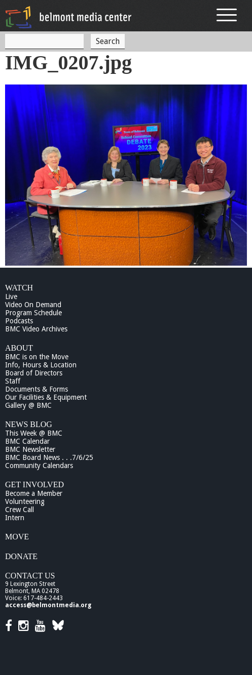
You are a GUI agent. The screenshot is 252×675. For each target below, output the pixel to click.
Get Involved (34, 484)
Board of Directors (33, 373)
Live (11, 296)
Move (17, 536)
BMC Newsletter (30, 449)
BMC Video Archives (36, 329)
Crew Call (19, 509)
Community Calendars (39, 465)
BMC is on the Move (36, 357)
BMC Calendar (27, 441)
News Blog (28, 424)
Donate (21, 556)
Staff (12, 381)
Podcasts (19, 321)
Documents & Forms (36, 389)
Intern (14, 518)
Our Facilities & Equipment (46, 397)
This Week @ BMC (33, 433)
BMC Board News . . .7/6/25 (49, 457)
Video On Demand (33, 305)
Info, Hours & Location (41, 365)
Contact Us (30, 575)
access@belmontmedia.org (48, 605)
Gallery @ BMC (28, 405)
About (19, 348)
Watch (19, 287)
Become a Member (33, 493)
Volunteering (25, 501)
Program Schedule (33, 313)
